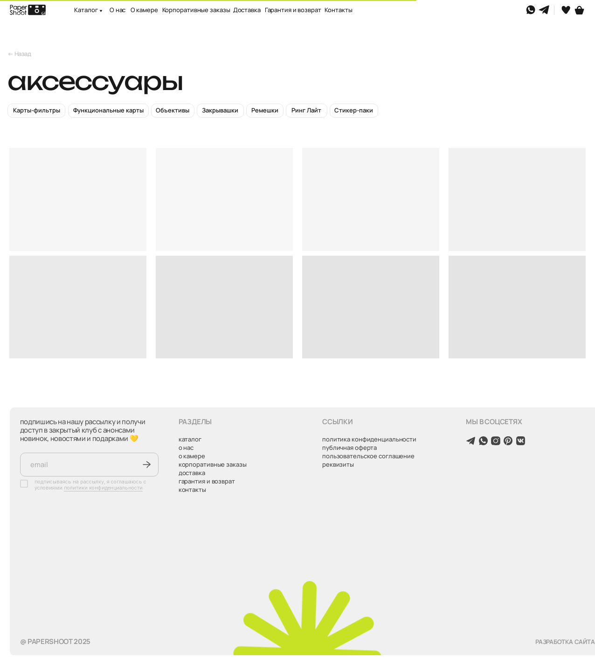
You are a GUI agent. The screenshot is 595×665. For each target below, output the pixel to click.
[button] (98, 13)
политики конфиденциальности (103, 488)
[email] (89, 464)
